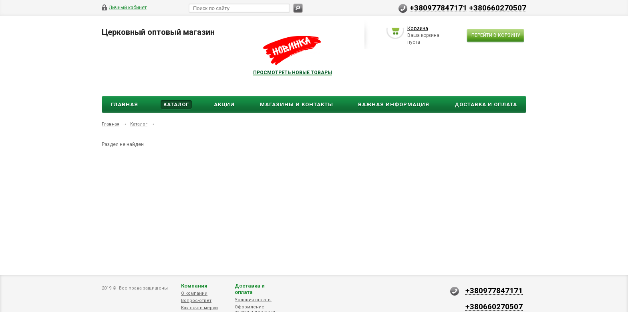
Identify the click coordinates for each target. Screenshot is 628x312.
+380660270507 (497, 7)
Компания (194, 286)
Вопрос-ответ (196, 300)
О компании (194, 293)
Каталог (176, 104)
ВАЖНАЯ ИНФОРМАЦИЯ (393, 104)
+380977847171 (438, 7)
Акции (224, 104)
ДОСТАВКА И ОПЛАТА (486, 104)
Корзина (417, 29)
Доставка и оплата (250, 289)
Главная (124, 104)
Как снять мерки (199, 307)
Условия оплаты (253, 299)
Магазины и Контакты (296, 104)
